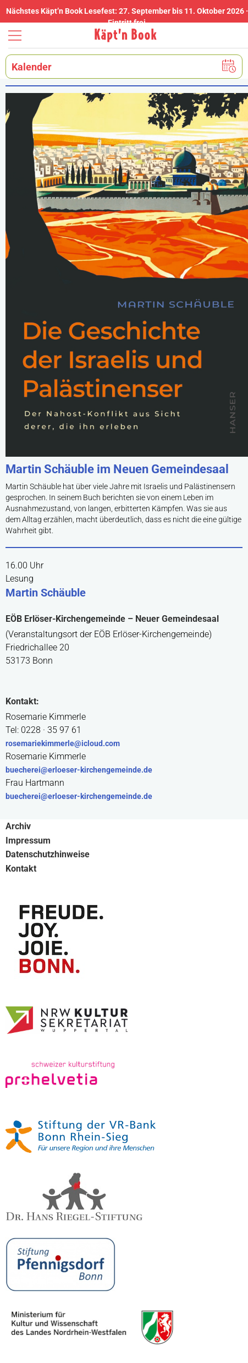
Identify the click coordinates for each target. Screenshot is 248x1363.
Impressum (28, 840)
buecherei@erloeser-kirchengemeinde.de (78, 769)
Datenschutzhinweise (47, 854)
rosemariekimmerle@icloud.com (62, 743)
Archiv (18, 826)
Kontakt (20, 868)
